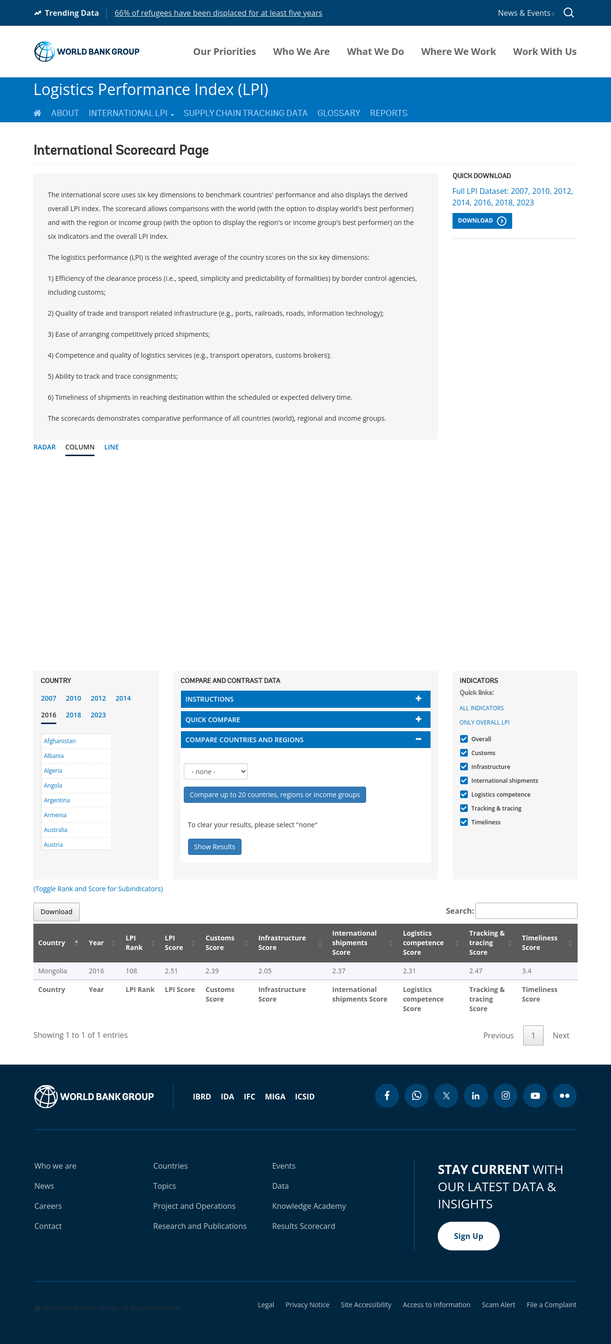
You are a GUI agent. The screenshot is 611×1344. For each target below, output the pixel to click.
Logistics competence (500, 794)
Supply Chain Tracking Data (246, 113)
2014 (123, 698)
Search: (512, 911)
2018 (73, 714)
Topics (164, 1176)
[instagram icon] (505, 1086)
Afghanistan (60, 741)
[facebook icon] (387, 1086)
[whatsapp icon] (417, 1086)
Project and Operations (194, 1196)
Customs (482, 753)
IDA (227, 1087)
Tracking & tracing (495, 808)
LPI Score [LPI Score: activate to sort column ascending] (162, 942)
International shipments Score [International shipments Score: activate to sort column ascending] (341, 942)
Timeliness (485, 822)
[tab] (306, 699)
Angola (53, 785)
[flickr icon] (565, 1086)
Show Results (214, 846)
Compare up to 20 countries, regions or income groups (275, 794)
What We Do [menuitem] (375, 51)
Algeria (53, 771)
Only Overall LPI (485, 722)
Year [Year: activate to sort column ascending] (90, 942)
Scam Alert (499, 1295)
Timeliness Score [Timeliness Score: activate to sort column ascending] (541, 942)
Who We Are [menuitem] (301, 51)
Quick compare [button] (213, 719)
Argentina (57, 800)
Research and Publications (200, 1216)
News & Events (526, 13)
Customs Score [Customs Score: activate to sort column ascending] (206, 942)
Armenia (55, 815)
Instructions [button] (210, 699)
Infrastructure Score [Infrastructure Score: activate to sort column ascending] (267, 942)
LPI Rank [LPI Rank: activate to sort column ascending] (123, 942)
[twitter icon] (446, 1086)
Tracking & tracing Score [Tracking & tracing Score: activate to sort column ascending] (480, 942)
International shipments (503, 781)
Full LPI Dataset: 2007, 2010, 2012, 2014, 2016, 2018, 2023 (513, 197)
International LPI (131, 113)
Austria (53, 845)
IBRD (202, 1087)
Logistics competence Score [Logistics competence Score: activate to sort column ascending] (411, 942)
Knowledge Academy (309, 1196)
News (44, 1176)
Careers (48, 1196)
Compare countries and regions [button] (245, 739)
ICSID (305, 1087)
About (65, 113)
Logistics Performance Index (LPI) (150, 89)
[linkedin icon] (476, 1086)
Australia (55, 830)
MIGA (275, 1087)
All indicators (482, 708)
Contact (48, 1216)
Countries (170, 1156)
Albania (54, 756)
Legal (266, 1295)
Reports (389, 113)
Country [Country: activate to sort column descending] (51, 942)
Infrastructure (490, 767)
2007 (48, 698)
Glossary (338, 113)
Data (280, 1176)
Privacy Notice (307, 1295)
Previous (498, 1026)
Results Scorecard (303, 1216)
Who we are (55, 1156)
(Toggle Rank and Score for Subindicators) (98, 888)
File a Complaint (552, 1295)
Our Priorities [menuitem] (224, 51)
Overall (480, 739)
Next (561, 1026)
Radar (44, 446)
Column (80, 446)
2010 (73, 698)
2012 (98, 698)
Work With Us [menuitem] (545, 51)
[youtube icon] (535, 1086)
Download (482, 221)
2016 (48, 714)
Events (283, 1156)
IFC (249, 1087)
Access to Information (437, 1295)
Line (111, 446)
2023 (98, 714)
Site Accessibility (366, 1295)
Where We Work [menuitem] (458, 51)
